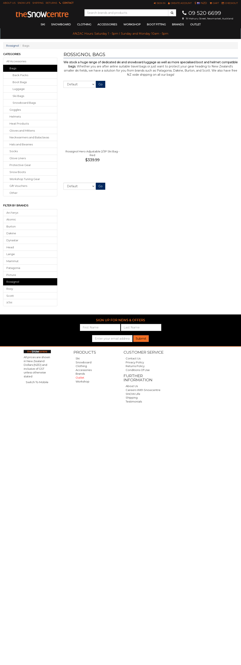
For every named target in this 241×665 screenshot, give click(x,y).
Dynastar (12, 240)
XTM (9, 302)
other (13, 192)
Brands (178, 24)
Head (10, 247)
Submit (141, 338)
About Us (9, 2)
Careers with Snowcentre (143, 390)
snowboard (61, 24)
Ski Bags (18, 96)
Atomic (11, 219)
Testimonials (134, 401)
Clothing (81, 366)
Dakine (11, 233)
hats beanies (21, 144)
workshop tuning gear (24, 179)
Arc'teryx (12, 212)
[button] (159, 3)
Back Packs (20, 75)
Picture (11, 275)
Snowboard (83, 362)
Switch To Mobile (37, 382)
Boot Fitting (156, 24)
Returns (51, 2)
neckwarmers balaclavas (29, 137)
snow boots (17, 172)
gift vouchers (18, 185)
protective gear (20, 165)
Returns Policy (135, 366)
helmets (15, 116)
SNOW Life (24, 2)
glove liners (17, 158)
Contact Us (133, 358)
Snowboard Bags (24, 102)
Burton (11, 226)
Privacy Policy (135, 362)
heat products (19, 123)
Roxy (9, 288)
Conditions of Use (138, 370)
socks (13, 151)
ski (43, 24)
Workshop (132, 24)
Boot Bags (20, 82)
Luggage (19, 89)
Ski (78, 358)
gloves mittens (22, 130)
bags (12, 68)
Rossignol (12, 45)
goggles (15, 109)
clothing (84, 24)
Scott (10, 295)
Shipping (38, 2)
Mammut (12, 261)
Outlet (195, 24)
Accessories (84, 370)
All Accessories (16, 61)
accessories (107, 24)
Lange (10, 254)
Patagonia (13, 268)
